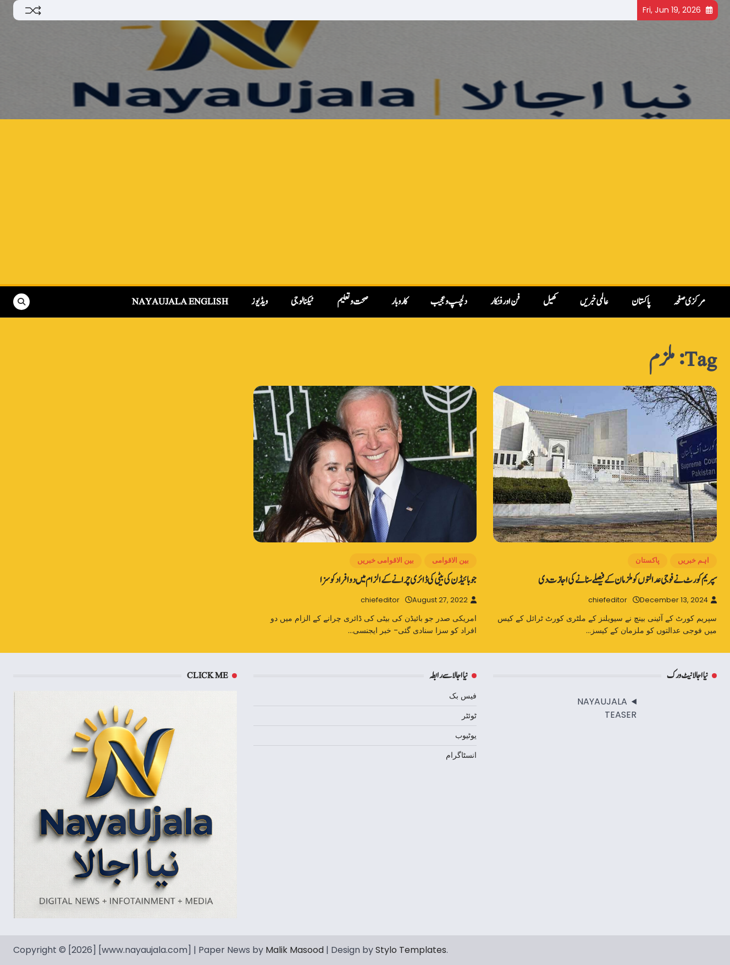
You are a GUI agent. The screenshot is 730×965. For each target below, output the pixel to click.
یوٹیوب (466, 735)
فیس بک (463, 695)
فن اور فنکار (505, 301)
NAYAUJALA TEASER (607, 708)
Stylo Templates (410, 950)
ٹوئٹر (469, 715)
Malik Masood (295, 950)
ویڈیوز (259, 301)
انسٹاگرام (461, 755)
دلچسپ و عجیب (448, 301)
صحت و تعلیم (352, 301)
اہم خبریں (693, 560)
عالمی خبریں (594, 301)
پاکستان (641, 301)
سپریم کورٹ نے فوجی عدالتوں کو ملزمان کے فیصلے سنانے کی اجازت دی (627, 580)
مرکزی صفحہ (689, 301)
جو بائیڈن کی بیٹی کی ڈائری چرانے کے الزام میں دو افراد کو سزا (398, 580)
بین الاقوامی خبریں (385, 560)
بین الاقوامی (450, 560)
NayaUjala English (180, 301)
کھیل (550, 301)
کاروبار (399, 301)
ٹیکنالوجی (302, 301)
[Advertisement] (365, 202)
